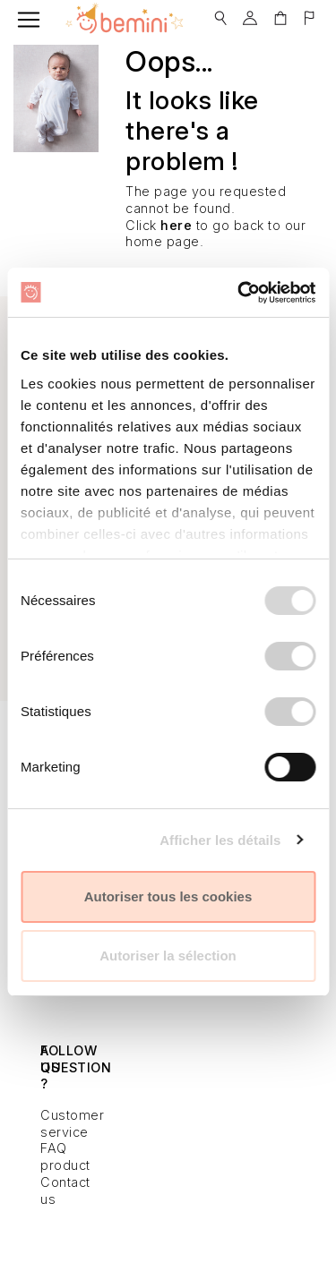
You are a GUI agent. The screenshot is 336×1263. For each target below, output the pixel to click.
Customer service (72, 1123)
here (176, 225)
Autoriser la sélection (168, 955)
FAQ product (65, 1156)
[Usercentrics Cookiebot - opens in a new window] (239, 292)
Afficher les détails (219, 840)
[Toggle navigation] (29, 20)
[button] (220, 13)
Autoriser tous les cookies (168, 896)
